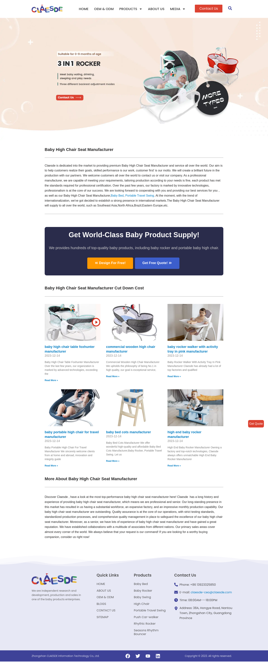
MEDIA (178, 8)
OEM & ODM (104, 9)
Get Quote (256, 423)
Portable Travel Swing (150, 613)
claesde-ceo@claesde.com (211, 593)
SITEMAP (103, 620)
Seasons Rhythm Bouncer (146, 636)
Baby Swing (142, 599)
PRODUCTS (130, 8)
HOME (83, 9)
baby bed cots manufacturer (128, 432)
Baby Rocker (143, 592)
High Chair (141, 606)
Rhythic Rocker (145, 627)
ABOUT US (156, 9)
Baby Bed (117, 195)
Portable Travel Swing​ (140, 195)
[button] (208, 8)
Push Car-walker (146, 620)
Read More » (51, 380)
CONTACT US (106, 613)
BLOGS (101, 606)
